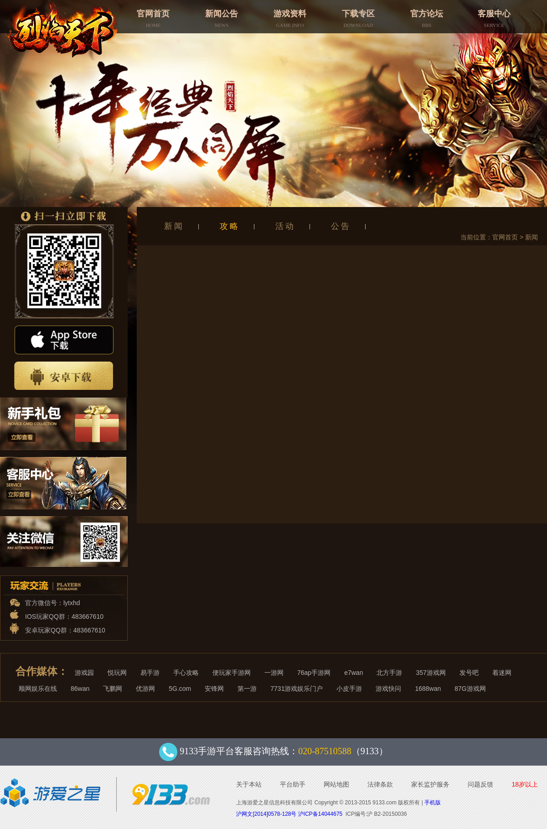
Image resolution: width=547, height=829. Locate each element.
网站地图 (336, 784)
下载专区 (358, 16)
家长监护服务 (430, 784)
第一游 (247, 688)
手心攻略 (186, 672)
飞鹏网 (112, 688)
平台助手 (292, 784)
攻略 (230, 226)
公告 (341, 226)
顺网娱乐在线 (38, 688)
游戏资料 (290, 16)
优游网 (145, 688)
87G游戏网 (469, 688)
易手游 (150, 672)
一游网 (274, 672)
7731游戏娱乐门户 (296, 688)
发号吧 (469, 672)
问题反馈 (480, 784)
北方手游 (389, 672)
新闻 (174, 226)
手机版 (432, 802)
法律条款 (380, 784)
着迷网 (501, 672)
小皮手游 (349, 688)
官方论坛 (426, 16)
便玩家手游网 (231, 672)
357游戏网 (430, 672)
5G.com (180, 688)
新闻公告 (221, 16)
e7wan (353, 672)
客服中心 (494, 16)
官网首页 (153, 16)
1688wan (428, 688)
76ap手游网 (313, 672)
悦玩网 (117, 672)
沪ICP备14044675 (320, 814)
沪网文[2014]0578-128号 (266, 814)
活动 (285, 226)
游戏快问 (388, 688)
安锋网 (214, 688)
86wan (80, 688)
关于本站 (249, 784)
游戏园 (84, 672)
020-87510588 (324, 751)
